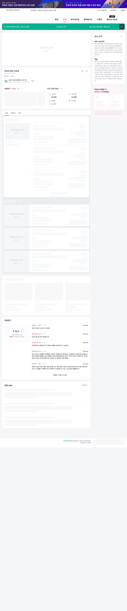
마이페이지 (113, 10)
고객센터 (122, 10)
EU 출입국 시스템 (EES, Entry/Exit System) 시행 (43, 10)
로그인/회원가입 (102, 10)
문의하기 (84, 385)
